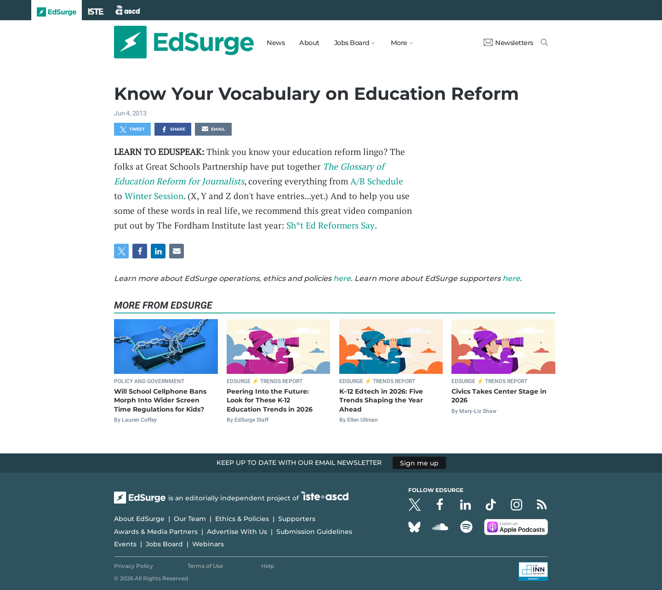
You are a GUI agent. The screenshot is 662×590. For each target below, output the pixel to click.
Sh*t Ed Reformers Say (330, 225)
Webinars (208, 544)
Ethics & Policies (242, 519)
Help (267, 565)
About (309, 43)
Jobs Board (164, 544)
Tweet (132, 129)
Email (213, 129)
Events (125, 544)
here (342, 278)
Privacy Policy (133, 565)
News (276, 43)
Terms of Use (205, 565)
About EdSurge (139, 519)
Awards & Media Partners (156, 531)
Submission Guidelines (314, 531)
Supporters (296, 519)
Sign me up (419, 462)
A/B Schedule (376, 181)
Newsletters (508, 43)
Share (173, 129)
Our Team (190, 519)
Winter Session (154, 195)
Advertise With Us (237, 531)
